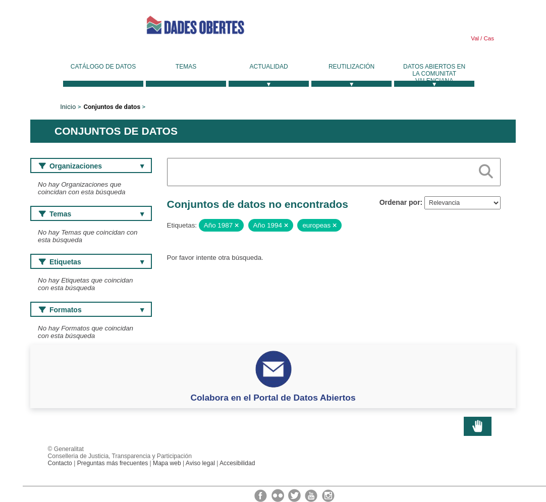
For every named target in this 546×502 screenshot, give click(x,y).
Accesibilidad (237, 463)
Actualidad (269, 66)
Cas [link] (488, 38)
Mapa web (167, 463)
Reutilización (351, 66)
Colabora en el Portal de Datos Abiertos (272, 398)
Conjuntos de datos (111, 106)
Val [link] (475, 38)
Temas (186, 66)
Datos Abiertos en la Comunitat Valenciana (434, 73)
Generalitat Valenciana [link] (75, 25)
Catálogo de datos (103, 66)
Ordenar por (399, 202)
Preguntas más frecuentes (112, 463)
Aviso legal (200, 463)
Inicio (68, 106)
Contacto (60, 463)
